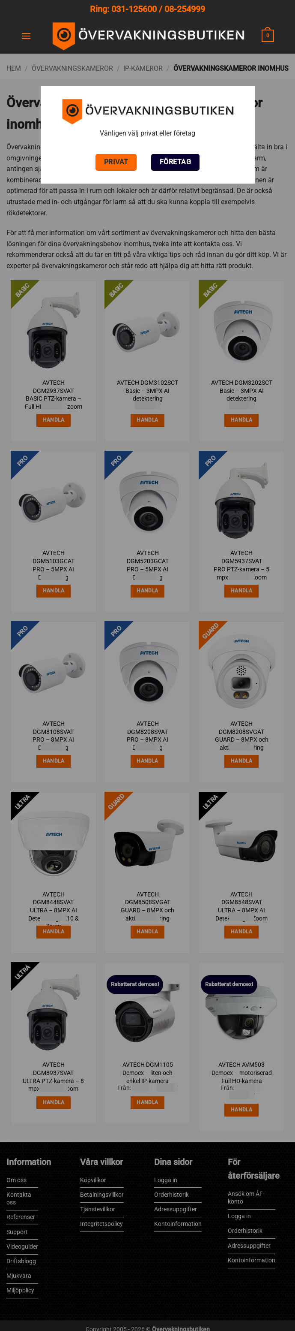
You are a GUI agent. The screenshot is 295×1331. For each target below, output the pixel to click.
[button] (26, 35)
